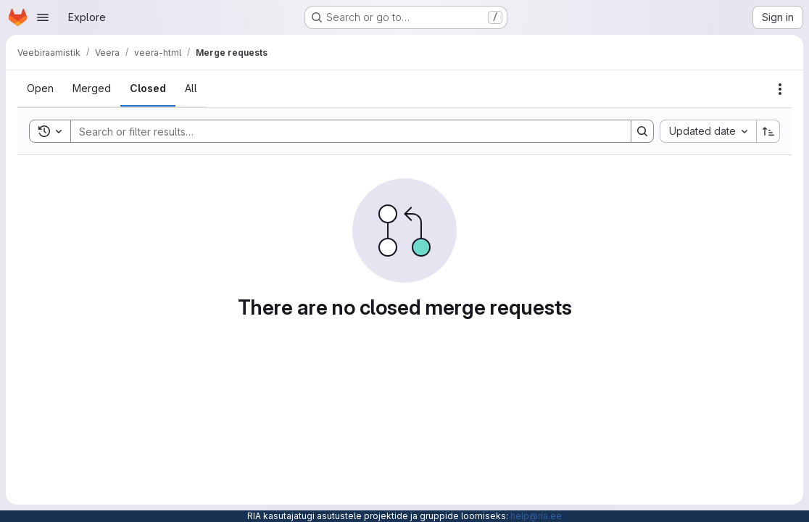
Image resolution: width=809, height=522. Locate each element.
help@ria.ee (536, 515)
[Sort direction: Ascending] (768, 131)
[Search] (343, 131)
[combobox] (708, 131)
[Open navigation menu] (42, 17)
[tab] (40, 88)
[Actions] (780, 89)
